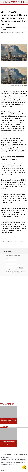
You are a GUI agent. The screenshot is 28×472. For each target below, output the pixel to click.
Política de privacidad (20, 462)
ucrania (16, 241)
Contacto (15, 464)
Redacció (3, 32)
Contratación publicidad (20, 461)
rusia (19, 241)
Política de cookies (10, 462)
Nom (7, 258)
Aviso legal (3, 462)
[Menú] (18, 2)
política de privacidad (18, 269)
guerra (22, 241)
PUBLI (26, 2)
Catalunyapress (11, 241)
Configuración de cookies (6, 464)
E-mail (7, 262)
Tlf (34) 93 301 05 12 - (5, 457)
